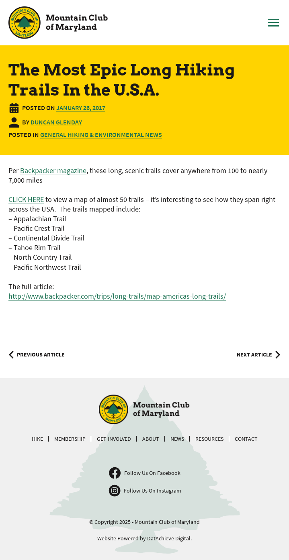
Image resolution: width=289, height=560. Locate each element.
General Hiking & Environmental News (101, 134)
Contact (246, 438)
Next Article (254, 354)
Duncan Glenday (56, 122)
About (150, 438)
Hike (37, 438)
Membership (70, 438)
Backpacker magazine (53, 170)
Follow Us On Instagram (152, 490)
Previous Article (41, 354)
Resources (209, 438)
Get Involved (114, 438)
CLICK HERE (26, 199)
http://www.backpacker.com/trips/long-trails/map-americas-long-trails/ (117, 296)
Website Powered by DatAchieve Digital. (144, 538)
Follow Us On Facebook (152, 473)
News (177, 438)
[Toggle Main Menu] (273, 23)
